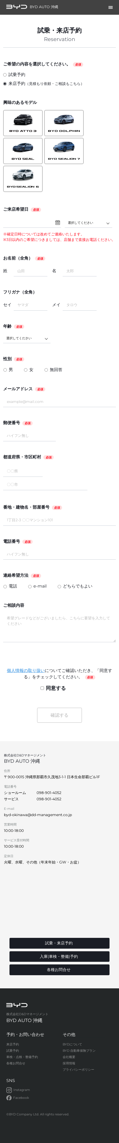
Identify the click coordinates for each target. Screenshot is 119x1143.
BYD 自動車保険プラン (79, 1051)
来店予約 (43, 84)
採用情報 (69, 1063)
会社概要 (69, 1057)
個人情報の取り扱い (26, 670)
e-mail (40, 586)
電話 (13, 586)
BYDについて (72, 1044)
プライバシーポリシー (78, 1069)
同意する (53, 688)
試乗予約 (14, 74)
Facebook (17, 1098)
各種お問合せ (15, 1063)
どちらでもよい (77, 586)
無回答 (56, 369)
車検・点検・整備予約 (22, 1057)
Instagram (18, 1090)
